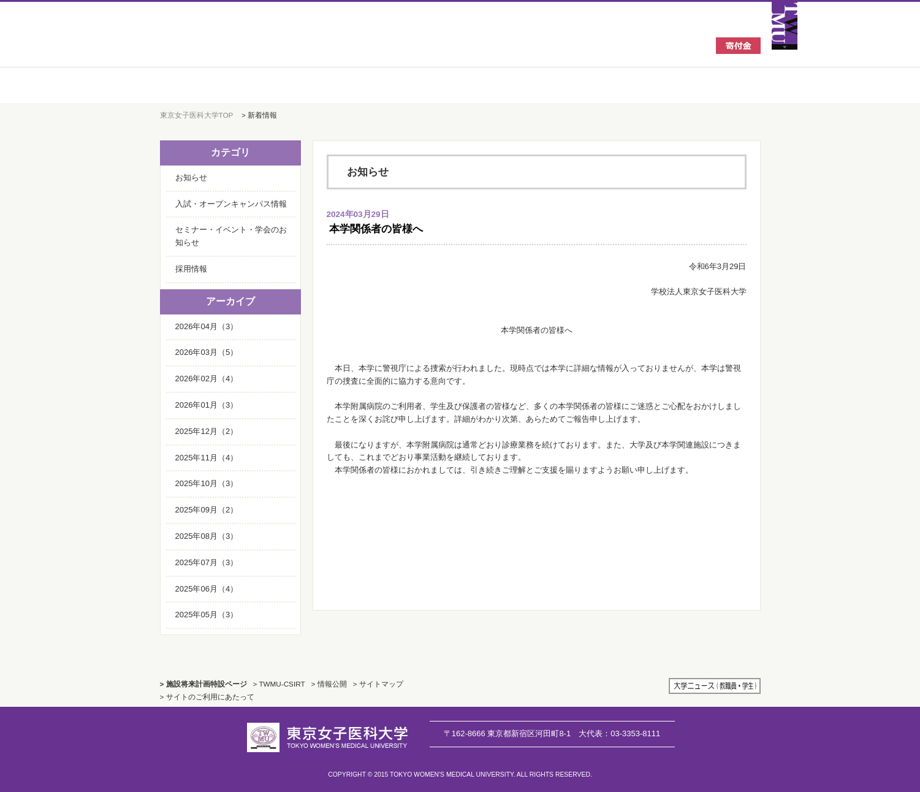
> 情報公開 (329, 684)
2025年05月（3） (206, 614)
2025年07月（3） (206, 562)
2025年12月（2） (206, 431)
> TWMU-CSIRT (279, 684)
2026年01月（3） (206, 404)
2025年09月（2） (206, 509)
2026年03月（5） (206, 352)
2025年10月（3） (206, 483)
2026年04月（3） (206, 326)
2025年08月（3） (206, 536)
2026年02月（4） (206, 378)
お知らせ (191, 177)
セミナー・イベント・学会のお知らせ (231, 236)
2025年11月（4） (206, 457)
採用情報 (191, 268)
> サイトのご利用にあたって (207, 697)
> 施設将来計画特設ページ (203, 684)
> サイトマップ (378, 684)
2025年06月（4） (206, 588)
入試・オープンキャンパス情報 (231, 203)
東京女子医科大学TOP (197, 115)
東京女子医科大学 (251, 44)
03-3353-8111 (619, 733)
